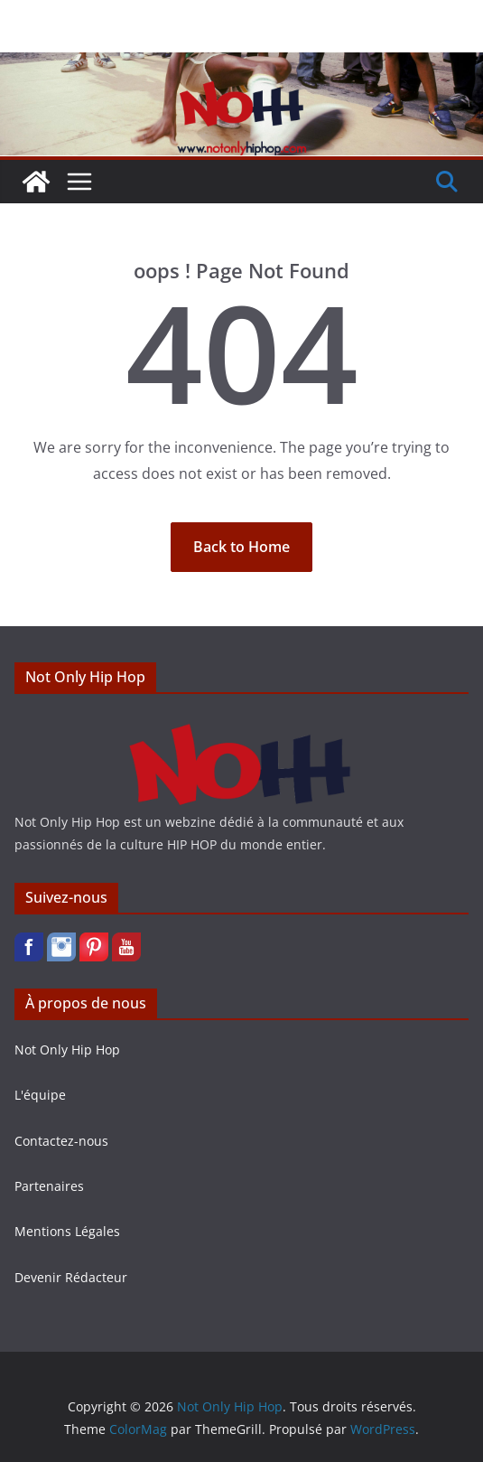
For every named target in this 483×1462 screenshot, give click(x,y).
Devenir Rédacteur (70, 1277)
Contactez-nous (61, 1140)
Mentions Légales (67, 1231)
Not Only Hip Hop (67, 1049)
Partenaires (49, 1186)
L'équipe (40, 1094)
